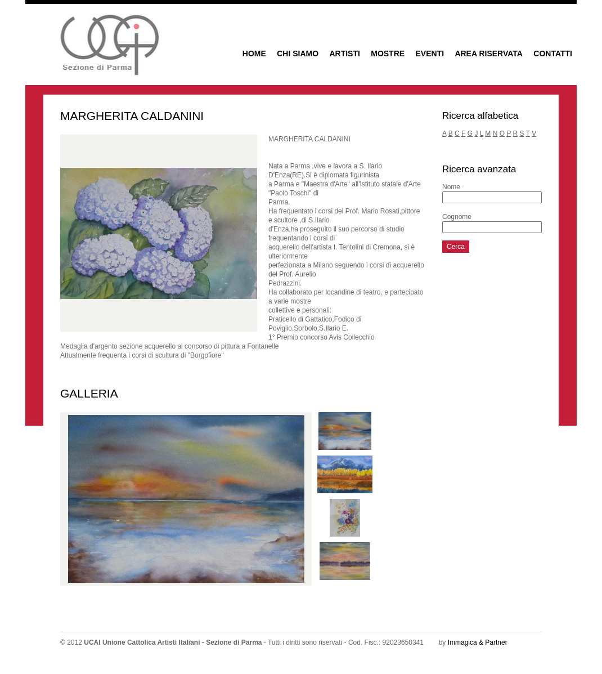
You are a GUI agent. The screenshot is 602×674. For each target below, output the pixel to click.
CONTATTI (552, 53)
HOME (254, 53)
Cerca (456, 247)
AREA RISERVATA (489, 53)
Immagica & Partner (477, 642)
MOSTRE (388, 53)
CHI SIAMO (297, 53)
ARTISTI (344, 53)
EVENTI (429, 53)
